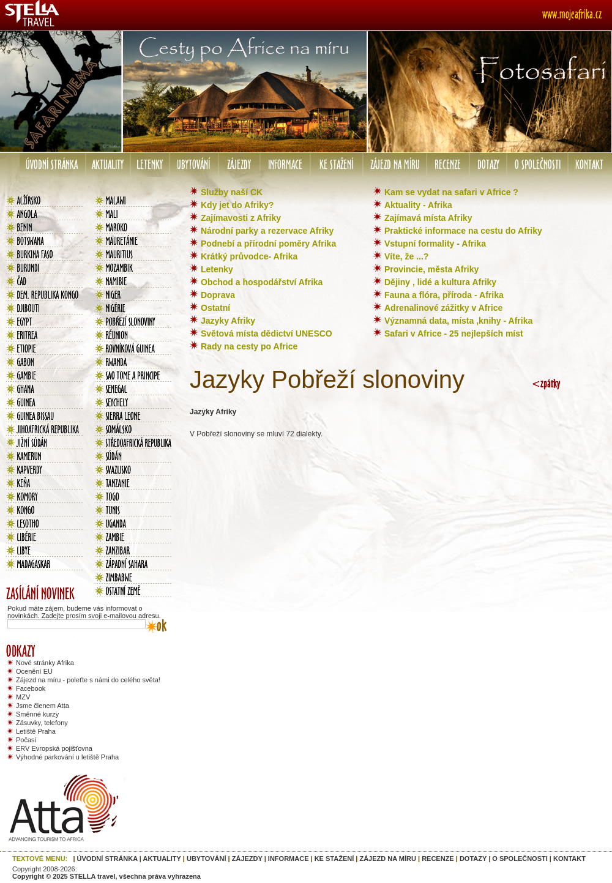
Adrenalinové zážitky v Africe (443, 308)
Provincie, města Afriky (431, 269)
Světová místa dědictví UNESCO (266, 333)
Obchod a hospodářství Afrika (262, 282)
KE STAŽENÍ (334, 858)
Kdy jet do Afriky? (237, 205)
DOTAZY (473, 858)
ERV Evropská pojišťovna (54, 748)
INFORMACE (288, 858)
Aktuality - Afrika (418, 205)
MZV (23, 697)
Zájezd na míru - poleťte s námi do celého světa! (88, 680)
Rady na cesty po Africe (249, 346)
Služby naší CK (232, 192)
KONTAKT (569, 858)
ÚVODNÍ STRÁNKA (107, 858)
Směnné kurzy (37, 714)
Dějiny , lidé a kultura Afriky (440, 282)
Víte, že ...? (406, 256)
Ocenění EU (34, 671)
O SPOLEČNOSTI (519, 858)
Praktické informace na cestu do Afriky (463, 231)
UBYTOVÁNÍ (206, 858)
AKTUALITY (162, 858)
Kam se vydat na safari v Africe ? (451, 192)
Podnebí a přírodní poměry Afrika (268, 243)
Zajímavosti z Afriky (241, 218)
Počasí (26, 739)
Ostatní (215, 308)
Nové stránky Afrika (45, 662)
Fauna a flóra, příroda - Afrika (444, 295)
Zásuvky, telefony (42, 722)
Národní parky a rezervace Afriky (267, 231)
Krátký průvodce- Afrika (249, 256)
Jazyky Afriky (228, 321)
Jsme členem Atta (42, 705)
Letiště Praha (36, 731)
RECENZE (438, 858)
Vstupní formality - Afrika (435, 243)
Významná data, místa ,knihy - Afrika (458, 321)
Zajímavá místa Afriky (428, 218)
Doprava (218, 295)
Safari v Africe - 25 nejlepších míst (453, 333)
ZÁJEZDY (247, 858)
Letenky (217, 269)
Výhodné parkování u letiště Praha (67, 757)
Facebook (30, 688)
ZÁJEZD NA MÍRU (387, 858)
